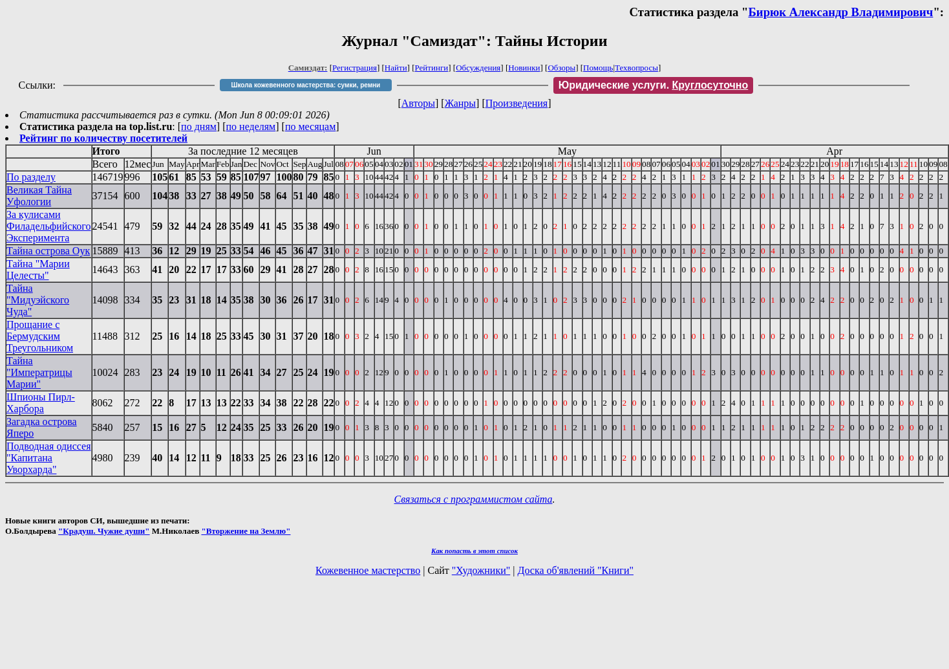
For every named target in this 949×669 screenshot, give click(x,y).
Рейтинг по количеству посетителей (103, 138)
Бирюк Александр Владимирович (840, 12)
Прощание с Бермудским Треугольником (39, 336)
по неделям (251, 126)
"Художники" (481, 570)
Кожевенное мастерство (367, 570)
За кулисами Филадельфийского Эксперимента (48, 226)
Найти (396, 67)
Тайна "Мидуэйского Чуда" (37, 300)
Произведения (516, 103)
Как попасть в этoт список (474, 550)
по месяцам (310, 126)
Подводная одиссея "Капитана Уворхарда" (48, 458)
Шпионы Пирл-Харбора (40, 402)
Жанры (460, 103)
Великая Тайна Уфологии (39, 195)
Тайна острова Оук (48, 250)
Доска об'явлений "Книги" (575, 570)
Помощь (598, 67)
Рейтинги (432, 67)
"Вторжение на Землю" (245, 531)
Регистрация (354, 67)
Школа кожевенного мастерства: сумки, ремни (305, 85)
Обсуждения (478, 67)
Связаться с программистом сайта (473, 499)
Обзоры (561, 67)
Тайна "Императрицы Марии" (39, 372)
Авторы (418, 103)
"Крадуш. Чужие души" (104, 531)
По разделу (31, 176)
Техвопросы (636, 67)
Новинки (524, 67)
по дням (199, 126)
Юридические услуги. (654, 85)
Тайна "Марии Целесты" (38, 269)
